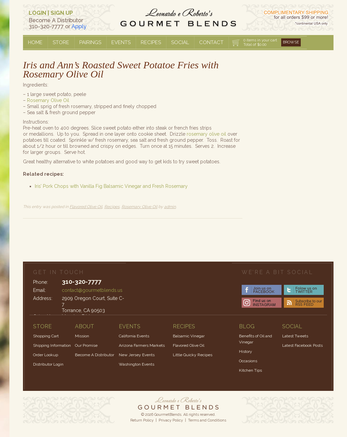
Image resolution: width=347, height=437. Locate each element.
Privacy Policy (171, 420)
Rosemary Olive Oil (48, 100)
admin (170, 206)
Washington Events (136, 364)
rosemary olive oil (207, 134)
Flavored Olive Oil (86, 206)
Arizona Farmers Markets (142, 345)
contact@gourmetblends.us (92, 290)
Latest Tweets (295, 336)
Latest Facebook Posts (302, 345)
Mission (82, 336)
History (245, 351)
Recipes (151, 42)
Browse (291, 42)
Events (121, 42)
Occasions (248, 361)
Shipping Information (52, 345)
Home (35, 42)
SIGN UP (62, 13)
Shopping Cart (46, 336)
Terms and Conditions (207, 420)
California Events (134, 336)
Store (61, 42)
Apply (79, 26)
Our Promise (86, 345)
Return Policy (142, 420)
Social (180, 42)
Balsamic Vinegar (189, 336)
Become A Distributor (94, 354)
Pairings (90, 42)
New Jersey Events (137, 354)
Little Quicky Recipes (192, 354)
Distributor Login (48, 364)
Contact (211, 42)
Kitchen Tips (250, 370)
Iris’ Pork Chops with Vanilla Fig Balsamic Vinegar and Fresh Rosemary (111, 186)
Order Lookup (45, 354)
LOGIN (37, 13)
